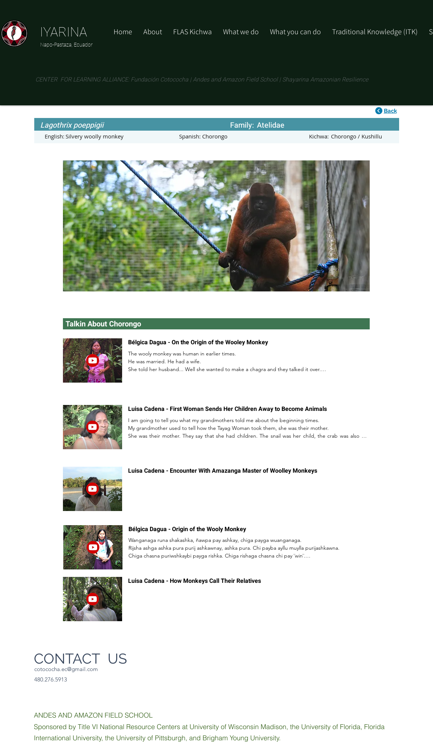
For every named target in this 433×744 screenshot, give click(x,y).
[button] (295, 31)
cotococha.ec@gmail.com (66, 669)
